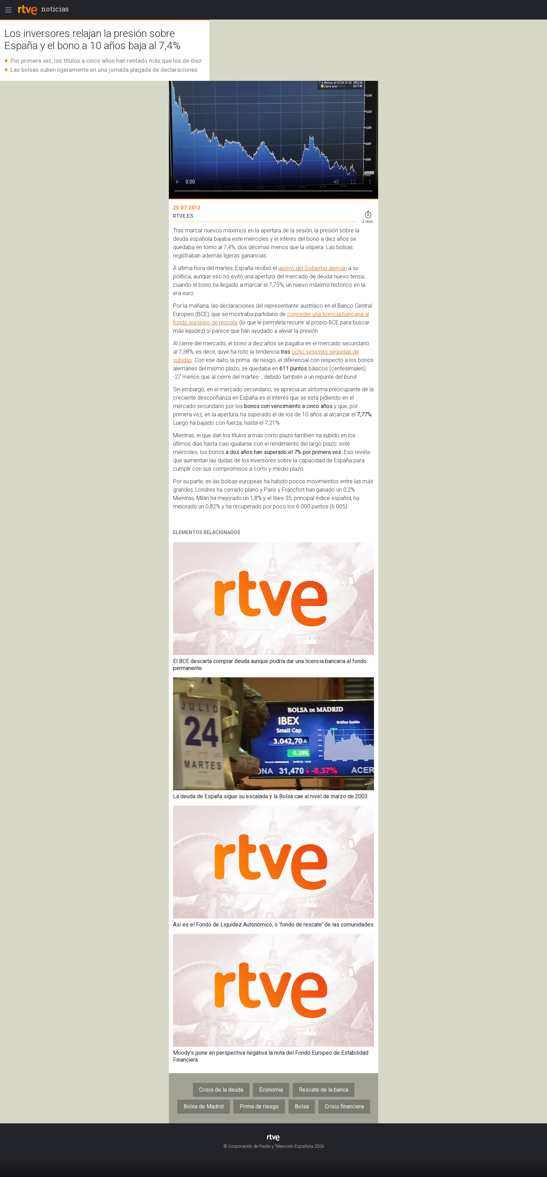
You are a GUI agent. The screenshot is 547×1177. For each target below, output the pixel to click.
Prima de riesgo (259, 1106)
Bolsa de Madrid (203, 1106)
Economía (271, 1089)
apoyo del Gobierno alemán (312, 268)
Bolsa (302, 1106)
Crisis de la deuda (221, 1089)
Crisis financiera (344, 1106)
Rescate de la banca (323, 1089)
